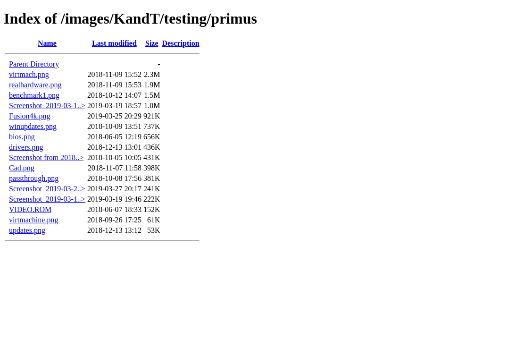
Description (181, 43)
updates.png (27, 230)
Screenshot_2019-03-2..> (47, 189)
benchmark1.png (34, 95)
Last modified (114, 43)
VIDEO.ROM (30, 209)
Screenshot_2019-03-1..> (47, 106)
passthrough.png (33, 178)
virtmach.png (29, 74)
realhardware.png (35, 85)
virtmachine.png (33, 220)
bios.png (22, 137)
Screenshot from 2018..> (46, 157)
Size (151, 43)
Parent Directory (34, 64)
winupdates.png (33, 126)
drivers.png (26, 147)
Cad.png (21, 168)
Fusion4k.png (29, 116)
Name (47, 43)
